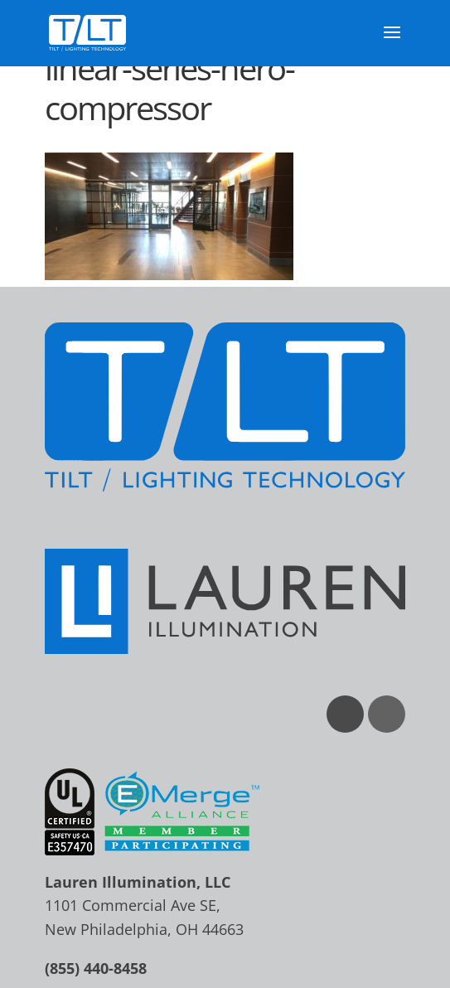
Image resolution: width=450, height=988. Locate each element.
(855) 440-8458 (96, 968)
